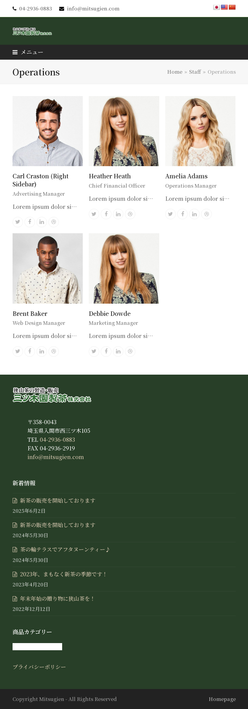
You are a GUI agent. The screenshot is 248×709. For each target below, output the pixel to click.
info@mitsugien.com (93, 8)
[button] (28, 52)
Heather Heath (110, 176)
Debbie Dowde (110, 313)
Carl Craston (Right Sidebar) (40, 180)
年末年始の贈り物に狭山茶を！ (57, 598)
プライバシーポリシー (39, 667)
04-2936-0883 (35, 8)
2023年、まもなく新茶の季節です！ (64, 574)
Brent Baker (30, 313)
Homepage (222, 698)
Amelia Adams (186, 176)
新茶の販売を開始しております (57, 500)
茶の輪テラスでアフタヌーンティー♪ (65, 549)
